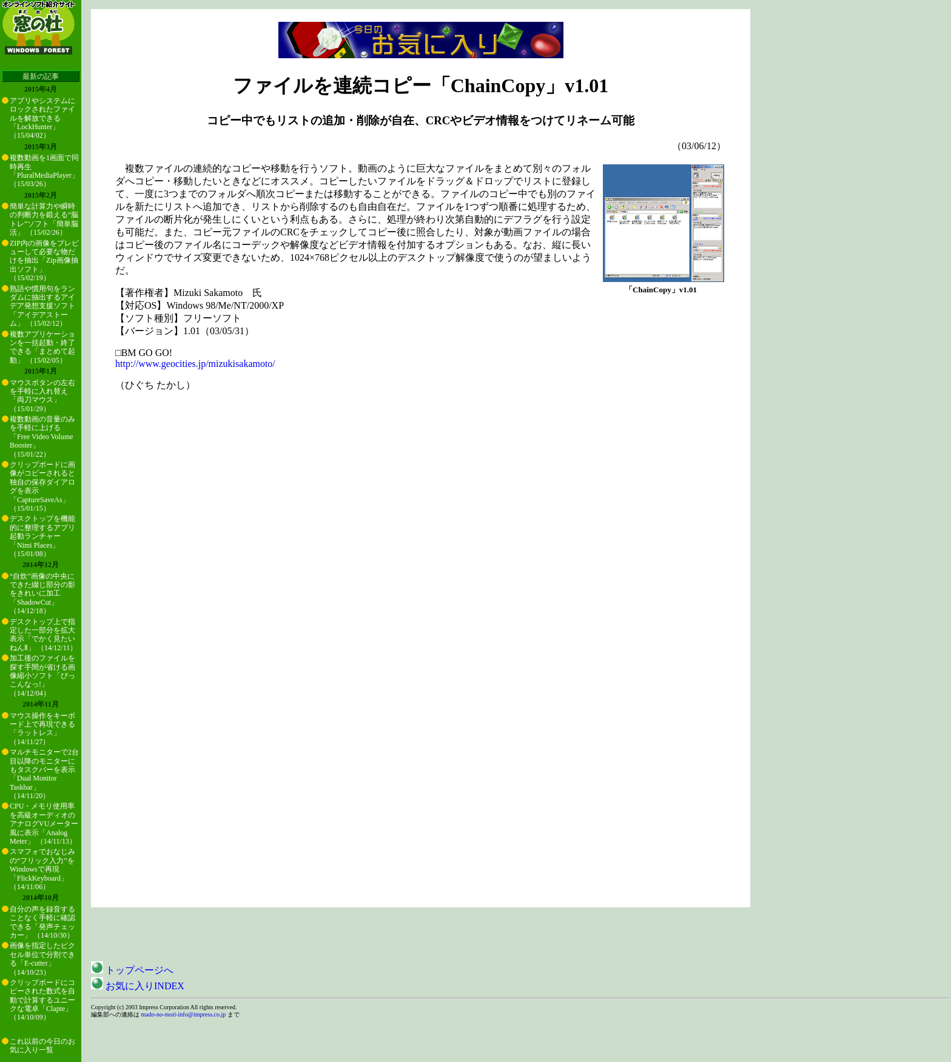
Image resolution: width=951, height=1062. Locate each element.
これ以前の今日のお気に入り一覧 (42, 1045)
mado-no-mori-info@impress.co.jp (183, 1014)
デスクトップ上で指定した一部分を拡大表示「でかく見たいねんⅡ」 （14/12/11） (43, 634)
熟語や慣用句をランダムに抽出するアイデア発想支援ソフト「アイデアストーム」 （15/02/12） (42, 306)
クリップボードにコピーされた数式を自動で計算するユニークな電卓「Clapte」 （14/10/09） (42, 1000)
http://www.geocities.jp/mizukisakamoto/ (195, 363)
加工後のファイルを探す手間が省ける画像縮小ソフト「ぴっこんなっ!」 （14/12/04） (42, 675)
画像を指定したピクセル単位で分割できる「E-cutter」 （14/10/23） (42, 958)
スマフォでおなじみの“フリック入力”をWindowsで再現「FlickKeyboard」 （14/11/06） (42, 869)
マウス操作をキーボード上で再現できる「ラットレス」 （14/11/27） (42, 728)
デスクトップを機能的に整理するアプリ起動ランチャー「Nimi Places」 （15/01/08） (42, 536)
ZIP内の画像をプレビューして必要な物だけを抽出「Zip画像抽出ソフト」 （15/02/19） (44, 261)
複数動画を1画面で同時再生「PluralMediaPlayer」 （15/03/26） (44, 170)
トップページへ (132, 970)
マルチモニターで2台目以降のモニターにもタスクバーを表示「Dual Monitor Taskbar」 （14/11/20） (44, 774)
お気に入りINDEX (137, 986)
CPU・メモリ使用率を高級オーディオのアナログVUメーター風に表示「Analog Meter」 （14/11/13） (44, 823)
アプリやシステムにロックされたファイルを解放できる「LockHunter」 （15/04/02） (42, 118)
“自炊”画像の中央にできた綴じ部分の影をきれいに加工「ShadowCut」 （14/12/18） (42, 594)
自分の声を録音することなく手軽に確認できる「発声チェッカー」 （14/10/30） (42, 922)
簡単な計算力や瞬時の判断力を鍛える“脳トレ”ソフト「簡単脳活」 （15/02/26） (44, 219)
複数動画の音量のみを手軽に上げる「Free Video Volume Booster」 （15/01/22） (42, 437)
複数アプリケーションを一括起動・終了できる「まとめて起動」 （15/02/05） (42, 347)
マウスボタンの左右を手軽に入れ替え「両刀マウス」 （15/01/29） (42, 395)
